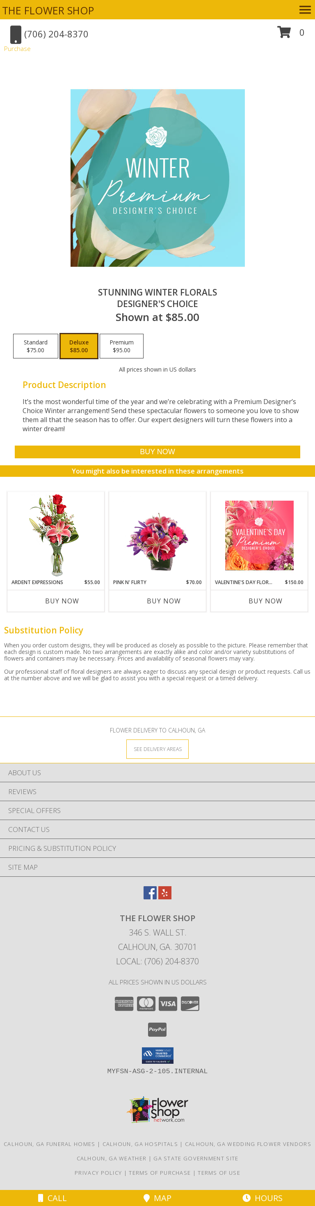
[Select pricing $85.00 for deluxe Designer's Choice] (79, 346)
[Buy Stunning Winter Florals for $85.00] (157, 452)
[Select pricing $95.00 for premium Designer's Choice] (121, 346)
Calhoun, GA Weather (112, 1158)
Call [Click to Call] (52, 1198)
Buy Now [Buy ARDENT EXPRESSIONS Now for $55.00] (62, 600)
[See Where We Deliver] (157, 749)
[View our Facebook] (150, 896)
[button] (291, 35)
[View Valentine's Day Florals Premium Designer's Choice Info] (259, 535)
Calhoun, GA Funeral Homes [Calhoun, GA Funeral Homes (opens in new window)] (50, 1144)
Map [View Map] (157, 1198)
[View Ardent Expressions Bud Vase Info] (56, 535)
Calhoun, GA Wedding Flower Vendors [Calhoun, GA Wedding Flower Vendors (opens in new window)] (248, 1144)
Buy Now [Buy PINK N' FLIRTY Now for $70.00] (164, 600)
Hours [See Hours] (262, 1198)
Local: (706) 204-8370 (157, 961)
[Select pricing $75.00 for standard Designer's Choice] (36, 346)
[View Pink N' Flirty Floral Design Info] (157, 535)
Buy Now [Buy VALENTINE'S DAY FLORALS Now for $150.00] (266, 600)
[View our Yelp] (164, 896)
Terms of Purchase (160, 1172)
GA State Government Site (195, 1158)
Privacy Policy (98, 1172)
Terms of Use (219, 1172)
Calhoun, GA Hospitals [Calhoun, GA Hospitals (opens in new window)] (140, 1144)
